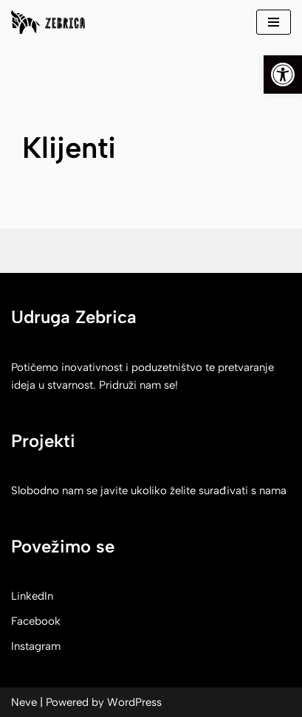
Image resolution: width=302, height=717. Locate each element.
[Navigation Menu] (273, 22)
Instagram (36, 646)
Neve (24, 702)
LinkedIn (32, 596)
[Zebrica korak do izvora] (48, 22)
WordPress (134, 702)
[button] (283, 74)
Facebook (36, 621)
